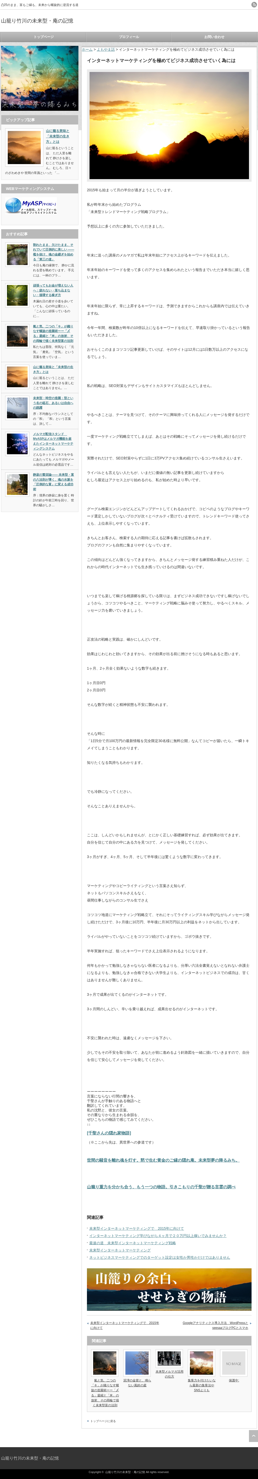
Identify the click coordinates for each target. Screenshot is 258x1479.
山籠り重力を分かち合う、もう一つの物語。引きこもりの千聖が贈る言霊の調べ (161, 1186)
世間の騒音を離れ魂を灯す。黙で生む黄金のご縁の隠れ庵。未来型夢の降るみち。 (163, 1160)
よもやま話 (106, 49)
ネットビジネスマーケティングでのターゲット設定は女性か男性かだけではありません (159, 1257)
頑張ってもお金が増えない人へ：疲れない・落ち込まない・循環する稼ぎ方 (53, 290)
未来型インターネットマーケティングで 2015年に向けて (136, 1228)
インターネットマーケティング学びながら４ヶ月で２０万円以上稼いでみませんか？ (158, 1236)
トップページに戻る (103, 1421)
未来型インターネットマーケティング (120, 1250)
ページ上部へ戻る (253, 1436)
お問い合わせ (214, 37)
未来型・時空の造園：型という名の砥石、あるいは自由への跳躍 (53, 402)
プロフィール (129, 37)
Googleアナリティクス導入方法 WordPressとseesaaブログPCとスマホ (215, 1325)
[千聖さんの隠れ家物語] (109, 1133)
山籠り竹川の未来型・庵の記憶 (37, 21)
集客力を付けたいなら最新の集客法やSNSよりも (202, 1385)
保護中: (234, 1380)
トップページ (44, 37)
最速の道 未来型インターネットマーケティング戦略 (132, 1243)
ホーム (87, 49)
